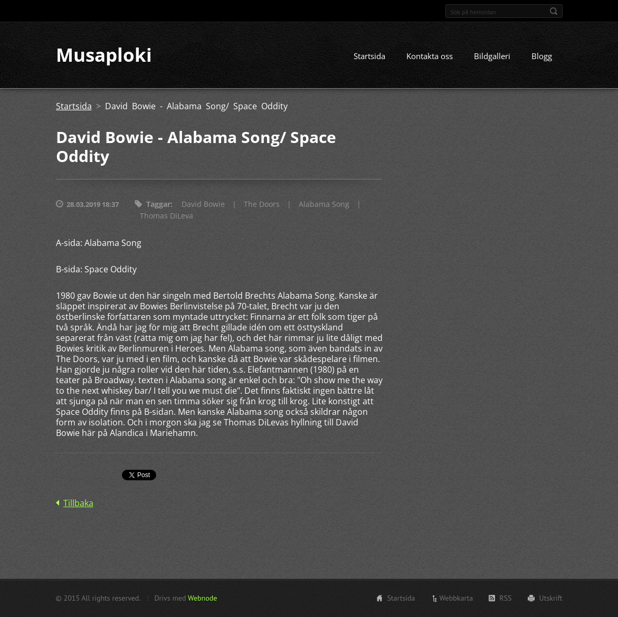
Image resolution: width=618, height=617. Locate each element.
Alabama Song (324, 205)
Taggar (158, 205)
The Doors (262, 205)
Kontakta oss (429, 56)
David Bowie (203, 205)
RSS (505, 598)
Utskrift (551, 598)
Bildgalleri (492, 56)
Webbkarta (456, 598)
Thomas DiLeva (166, 216)
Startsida (369, 56)
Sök (553, 11)
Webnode (202, 598)
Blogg (541, 56)
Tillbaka (78, 503)
